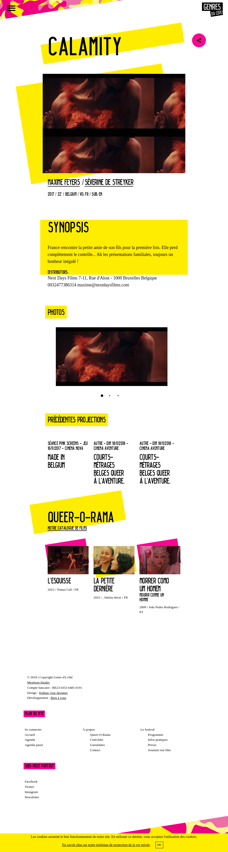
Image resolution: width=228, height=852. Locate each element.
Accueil (30, 735)
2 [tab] (109, 395)
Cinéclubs (96, 740)
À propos (89, 729)
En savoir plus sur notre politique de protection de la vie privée (106, 845)
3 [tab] (118, 395)
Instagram (31, 792)
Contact (95, 750)
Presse (152, 745)
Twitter (29, 787)
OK (159, 845)
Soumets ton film (159, 750)
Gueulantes (97, 745)
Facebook (31, 781)
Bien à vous (58, 698)
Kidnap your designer (53, 693)
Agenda (30, 740)
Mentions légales (38, 682)
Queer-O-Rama (100, 735)
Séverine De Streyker (109, 182)
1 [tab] (102, 395)
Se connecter (33, 729)
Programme (155, 735)
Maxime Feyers (64, 182)
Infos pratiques (158, 740)
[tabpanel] (111, 359)
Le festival (147, 729)
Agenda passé (34, 745)
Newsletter (32, 797)
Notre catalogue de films (67, 528)
